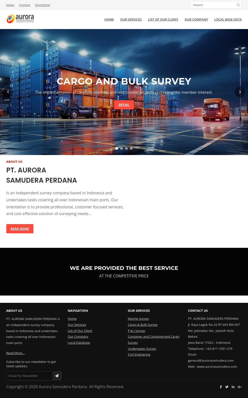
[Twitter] (226, 387)
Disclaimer (42, 5)
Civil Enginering (139, 354)
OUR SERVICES (131, 19)
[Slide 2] (121, 148)
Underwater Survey (142, 348)
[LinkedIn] (233, 387)
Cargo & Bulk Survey (142, 324)
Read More (20, 228)
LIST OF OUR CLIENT (163, 19)
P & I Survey (136, 330)
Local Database (79, 342)
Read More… (15, 353)
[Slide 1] (116, 148)
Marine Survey (138, 318)
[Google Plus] (240, 387)
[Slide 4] (131, 148)
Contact (24, 5)
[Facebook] (221, 387)
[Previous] (8, 92)
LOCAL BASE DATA (228, 19)
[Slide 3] (126, 148)
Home (72, 318)
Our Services (77, 324)
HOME (109, 19)
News (10, 5)
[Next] (239, 92)
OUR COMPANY (196, 19)
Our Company (78, 336)
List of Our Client (80, 330)
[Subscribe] (56, 376)
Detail (123, 104)
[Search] (216, 4)
